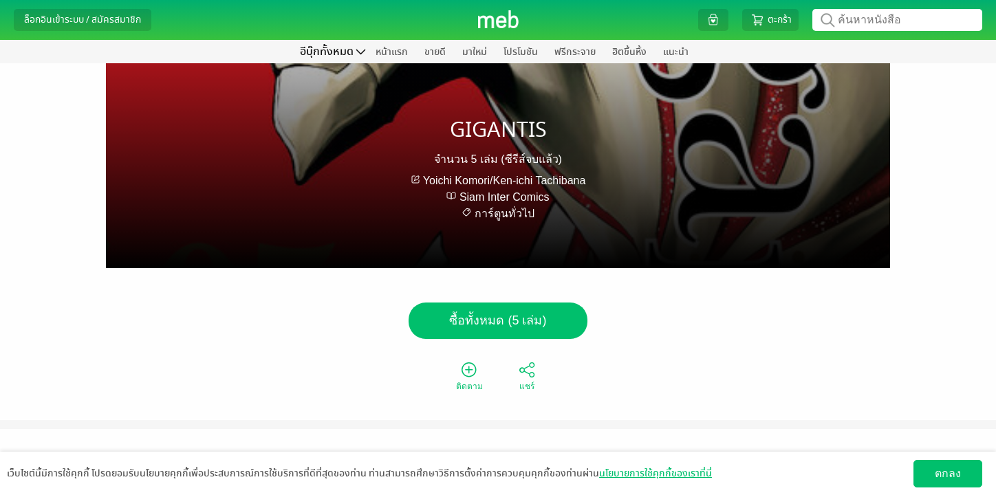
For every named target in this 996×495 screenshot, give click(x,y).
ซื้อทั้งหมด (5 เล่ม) (497, 320)
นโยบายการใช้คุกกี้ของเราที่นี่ (655, 473)
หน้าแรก (392, 52)
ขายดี (435, 52)
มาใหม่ (474, 52)
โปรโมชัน (521, 52)
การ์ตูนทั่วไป (504, 213)
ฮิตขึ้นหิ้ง (629, 52)
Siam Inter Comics (504, 197)
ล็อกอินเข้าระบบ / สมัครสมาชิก (82, 19)
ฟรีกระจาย (575, 52)
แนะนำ (676, 52)
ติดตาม (469, 375)
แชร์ (527, 375)
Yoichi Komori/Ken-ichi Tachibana (504, 180)
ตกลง (948, 473)
